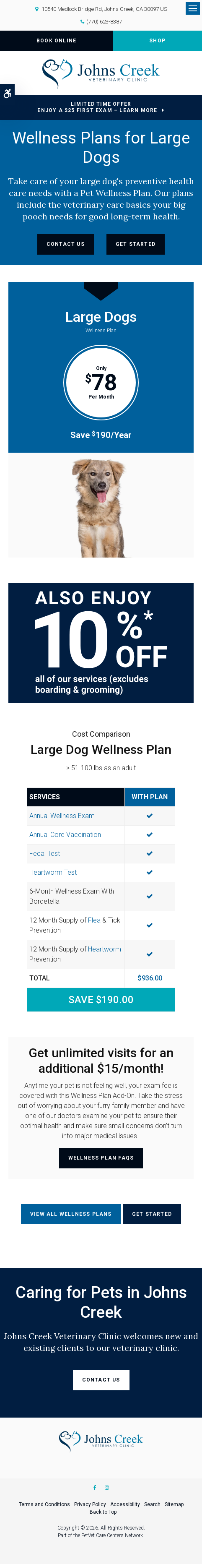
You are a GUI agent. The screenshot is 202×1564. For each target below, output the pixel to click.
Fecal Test (44, 854)
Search (152, 1504)
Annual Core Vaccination (65, 835)
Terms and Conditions (44, 1504)
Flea (94, 920)
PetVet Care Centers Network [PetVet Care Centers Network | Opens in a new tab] (112, 1535)
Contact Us (66, 244)
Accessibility (125, 1504)
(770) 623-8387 (104, 21)
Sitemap (174, 1504)
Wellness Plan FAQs (101, 1158)
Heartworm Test (53, 872)
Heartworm (104, 949)
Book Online (56, 41)
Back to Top (103, 1512)
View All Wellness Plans (71, 1214)
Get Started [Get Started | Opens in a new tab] (135, 244)
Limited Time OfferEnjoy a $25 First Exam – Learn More (97, 107)
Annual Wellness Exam (62, 816)
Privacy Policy (90, 1504)
